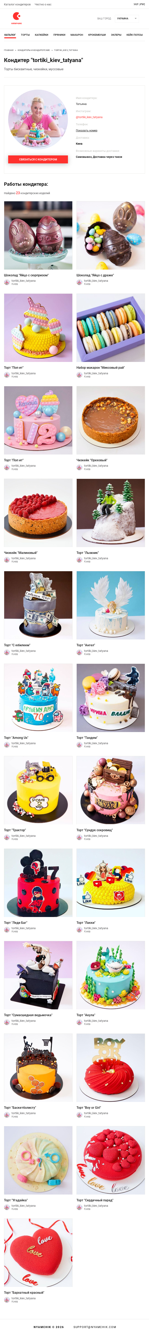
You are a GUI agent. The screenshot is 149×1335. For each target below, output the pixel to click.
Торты (25, 34)
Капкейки (41, 34)
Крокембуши (97, 34)
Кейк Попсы (134, 34)
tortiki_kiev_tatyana (66, 50)
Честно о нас (43, 4)
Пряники (59, 34)
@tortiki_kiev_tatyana (89, 117)
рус (142, 4)
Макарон (77, 34)
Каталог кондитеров (17, 4)
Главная (9, 50)
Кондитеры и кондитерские (34, 50)
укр (136, 4)
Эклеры (116, 34)
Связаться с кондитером (38, 159)
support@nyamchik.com (94, 1327)
